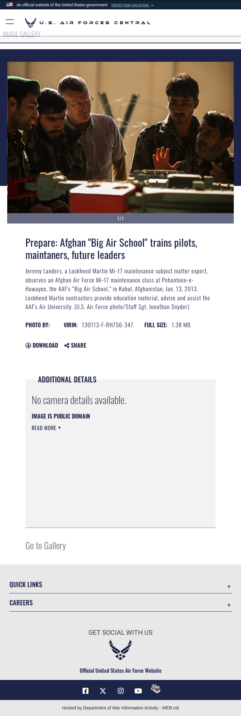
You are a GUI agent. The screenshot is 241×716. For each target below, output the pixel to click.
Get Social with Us (120, 632)
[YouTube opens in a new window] (138, 691)
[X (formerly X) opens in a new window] (103, 691)
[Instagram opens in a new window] (120, 691)
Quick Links (25, 584)
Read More (45, 428)
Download (41, 345)
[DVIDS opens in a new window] (155, 688)
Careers (21, 602)
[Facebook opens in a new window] (85, 691)
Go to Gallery (45, 545)
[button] (133, 5)
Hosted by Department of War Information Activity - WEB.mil (120, 707)
